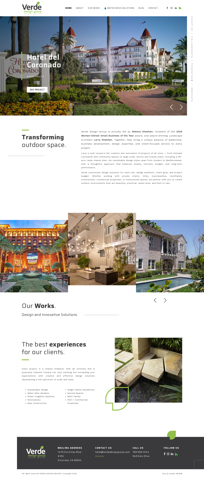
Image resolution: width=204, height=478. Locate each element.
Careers (99, 456)
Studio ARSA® (175, 474)
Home (68, 8)
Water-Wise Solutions (119, 8)
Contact (153, 8)
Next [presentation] (165, 300)
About (80, 8)
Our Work (94, 8)
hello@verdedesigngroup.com (112, 452)
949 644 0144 (141, 456)
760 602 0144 (141, 452)
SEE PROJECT (37, 89)
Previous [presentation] (155, 300)
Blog (141, 8)
